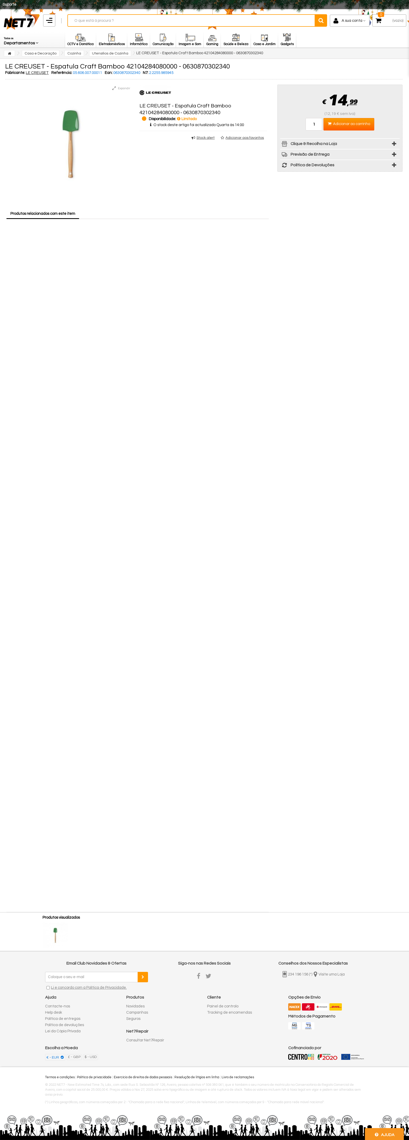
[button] (21, 40)
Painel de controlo (222, 1006)
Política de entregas (62, 1019)
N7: (145, 73)
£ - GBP (74, 1057)
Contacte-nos (57, 1006)
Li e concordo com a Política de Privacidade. (89, 988)
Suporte (9, 4)
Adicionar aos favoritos (244, 138)
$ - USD (90, 1057)
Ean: (108, 73)
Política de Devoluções (307, 166)
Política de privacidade (94, 1077)
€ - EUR (53, 1057)
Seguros (133, 1019)
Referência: (61, 73)
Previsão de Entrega (304, 155)
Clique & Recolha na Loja (308, 144)
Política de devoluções (64, 1025)
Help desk (53, 1012)
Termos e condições (60, 1077)
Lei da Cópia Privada (63, 1031)
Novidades (135, 1006)
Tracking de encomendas (229, 1012)
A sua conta (352, 21)
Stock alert (205, 138)
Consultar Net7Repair (145, 1040)
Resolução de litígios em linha (196, 1077)
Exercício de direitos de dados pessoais (143, 1077)
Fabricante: (15, 73)
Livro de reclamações (238, 1077)
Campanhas (137, 1012)
